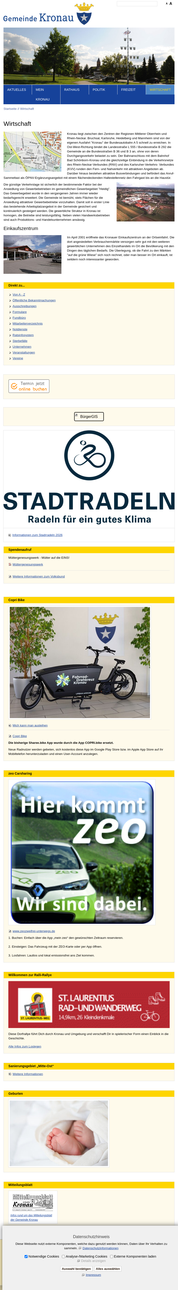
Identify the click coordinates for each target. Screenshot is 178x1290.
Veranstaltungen (24, 352)
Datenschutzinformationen (100, 1248)
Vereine (18, 358)
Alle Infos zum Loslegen (24, 1046)
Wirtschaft (160, 89)
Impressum (93, 1275)
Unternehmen (22, 346)
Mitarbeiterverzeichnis (28, 323)
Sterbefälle (20, 341)
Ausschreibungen (24, 306)
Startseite (9, 108)
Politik (99, 89)
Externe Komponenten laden (135, 1256)
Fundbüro (19, 317)
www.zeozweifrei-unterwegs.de (34, 931)
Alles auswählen (108, 1269)
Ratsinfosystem (23, 335)
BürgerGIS (89, 417)
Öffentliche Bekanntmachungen (34, 300)
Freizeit (128, 89)
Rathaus (71, 89)
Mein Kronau (43, 94)
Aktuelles (16, 89)
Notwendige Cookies (44, 1256)
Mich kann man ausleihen (30, 725)
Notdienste (20, 329)
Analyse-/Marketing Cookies (86, 1256)
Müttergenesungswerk (28, 564)
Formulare (20, 312)
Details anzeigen (93, 1261)
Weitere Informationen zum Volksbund (39, 576)
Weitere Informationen (28, 1074)
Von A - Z (19, 294)
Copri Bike (20, 736)
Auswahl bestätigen (76, 1269)
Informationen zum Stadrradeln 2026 (37, 535)
